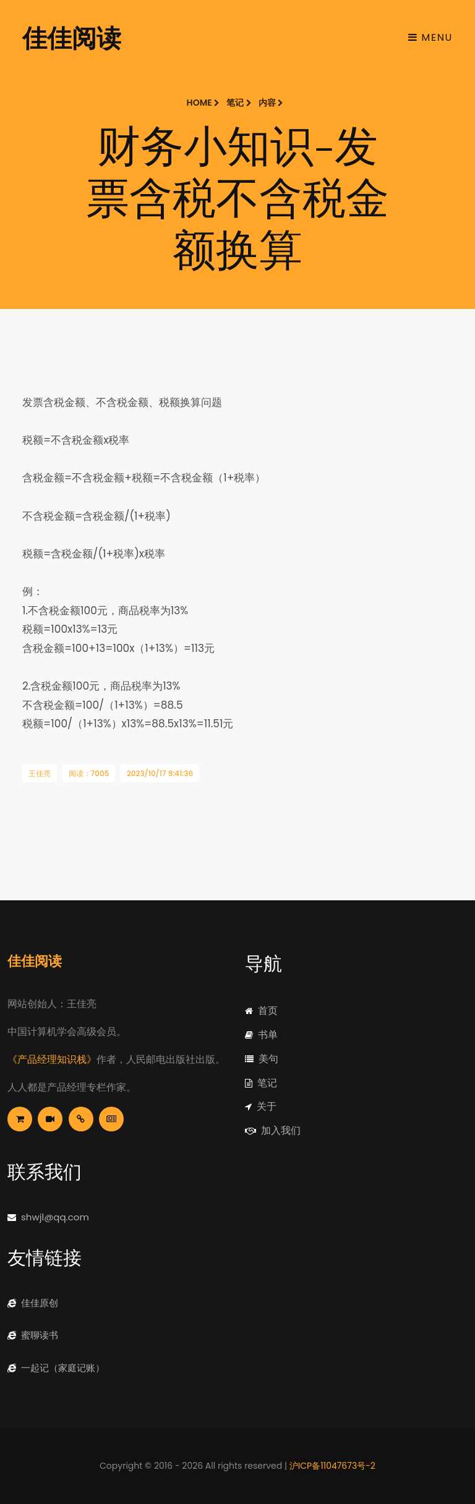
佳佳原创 (32, 1302)
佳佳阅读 (71, 37)
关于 (260, 1106)
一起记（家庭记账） (56, 1367)
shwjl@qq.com (48, 1216)
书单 (261, 1035)
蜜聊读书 (32, 1335)
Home (203, 102)
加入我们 (273, 1130)
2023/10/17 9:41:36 (160, 773)
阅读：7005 (89, 773)
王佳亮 (39, 773)
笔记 (238, 102)
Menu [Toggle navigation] (430, 37)
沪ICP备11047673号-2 (332, 1466)
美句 (261, 1059)
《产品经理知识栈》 (51, 1059)
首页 (261, 1010)
